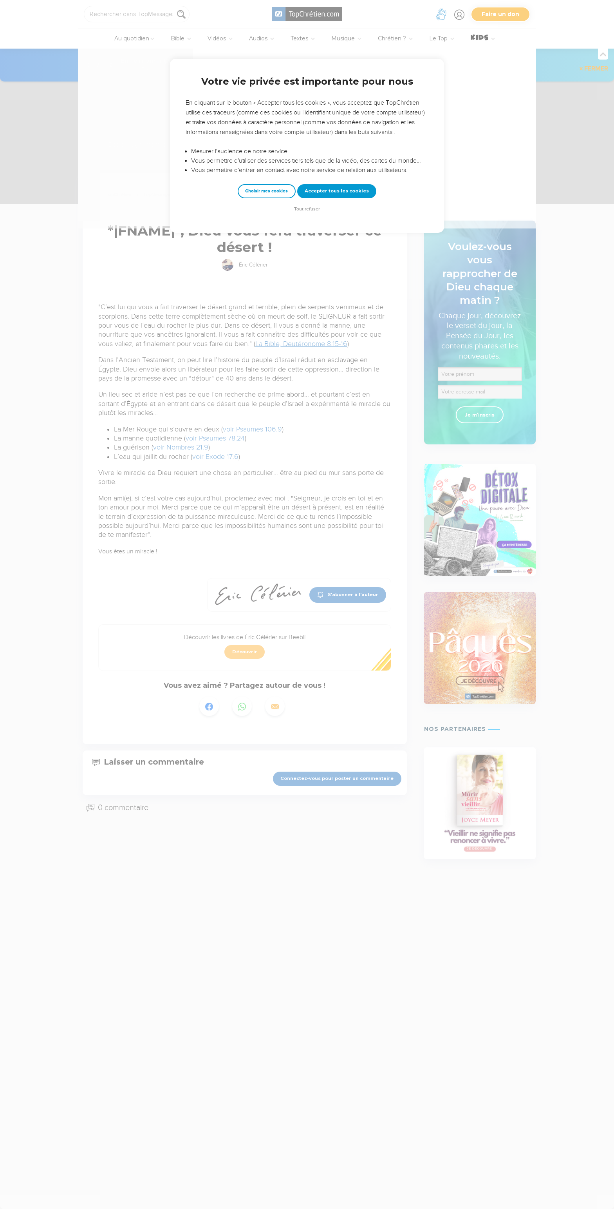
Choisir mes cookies (266, 191)
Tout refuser (307, 209)
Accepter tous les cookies (337, 191)
